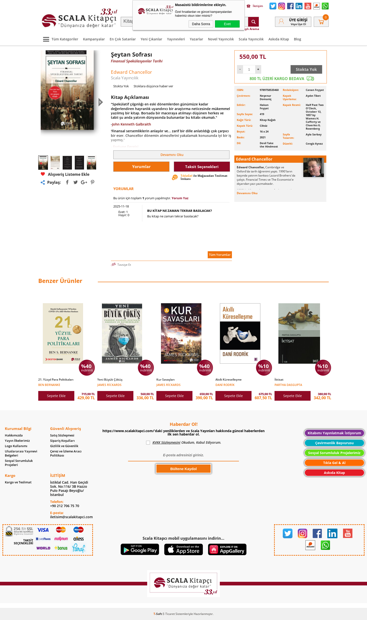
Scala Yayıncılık (251, 39)
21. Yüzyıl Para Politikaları (55, 379)
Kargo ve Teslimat (18, 482)
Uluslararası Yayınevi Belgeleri (21, 453)
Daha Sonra (201, 24)
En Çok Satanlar (123, 39)
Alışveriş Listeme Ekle (65, 174)
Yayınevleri (176, 39)
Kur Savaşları (165, 379)
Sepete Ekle (56, 395)
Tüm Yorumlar (220, 254)
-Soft (158, 614)
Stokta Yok (306, 69)
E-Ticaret (169, 614)
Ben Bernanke (49, 384)
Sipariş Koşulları (62, 441)
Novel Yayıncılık (221, 39)
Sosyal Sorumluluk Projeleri (19, 463)
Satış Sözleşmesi (62, 435)
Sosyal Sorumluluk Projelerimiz (334, 452)
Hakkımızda (14, 435)
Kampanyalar (94, 39)
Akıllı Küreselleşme (228, 379)
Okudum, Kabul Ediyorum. (183, 442)
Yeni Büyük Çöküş (109, 379)
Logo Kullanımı (16, 446)
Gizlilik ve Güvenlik (64, 446)
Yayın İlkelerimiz (17, 441)
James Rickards (109, 384)
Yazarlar (196, 39)
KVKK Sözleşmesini (166, 442)
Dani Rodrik (225, 384)
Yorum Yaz (180, 198)
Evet (227, 24)
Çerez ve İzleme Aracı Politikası (66, 453)
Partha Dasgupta (288, 384)
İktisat (279, 379)
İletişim (255, 6)
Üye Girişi (298, 19)
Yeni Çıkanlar (151, 39)
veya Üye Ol (298, 24)
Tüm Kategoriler (59, 39)
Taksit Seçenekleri (202, 166)
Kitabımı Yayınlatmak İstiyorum (334, 433)
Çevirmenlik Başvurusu (334, 443)
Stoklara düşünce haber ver (153, 86)
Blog (297, 39)
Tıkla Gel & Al (334, 462)
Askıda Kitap (278, 39)
